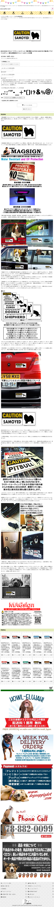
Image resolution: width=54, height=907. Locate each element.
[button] (31, 13)
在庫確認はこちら (5, 61)
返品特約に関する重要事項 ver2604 (9, 100)
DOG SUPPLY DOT (5, 9)
